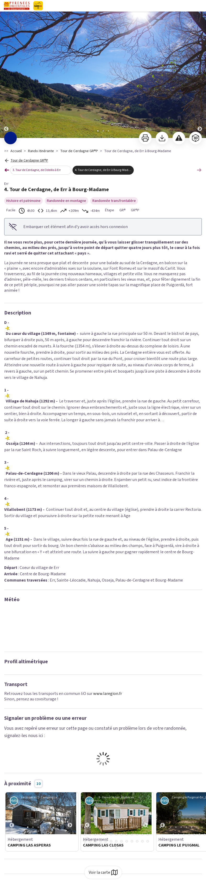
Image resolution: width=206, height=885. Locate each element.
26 (147, 834)
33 (116, 841)
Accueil (16, 151)
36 (132, 841)
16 (95, 834)
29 (95, 841)
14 (84, 834)
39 (147, 841)
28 (90, 841)
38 (142, 841)
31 (105, 841)
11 (137, 827)
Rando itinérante (41, 151)
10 (132, 827)
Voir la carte (103, 872)
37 (137, 841)
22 (126, 834)
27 (84, 841)
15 (90, 834)
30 (100, 841)
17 (100, 834)
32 (111, 841)
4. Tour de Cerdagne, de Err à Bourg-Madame (104, 170)
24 (137, 834)
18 (105, 834)
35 (126, 841)
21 (121, 834)
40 (116, 848)
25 (142, 834)
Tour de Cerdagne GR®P (79, 151)
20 (116, 834)
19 (111, 834)
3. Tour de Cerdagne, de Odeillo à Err (37, 170)
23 (132, 834)
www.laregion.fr (107, 693)
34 (121, 841)
